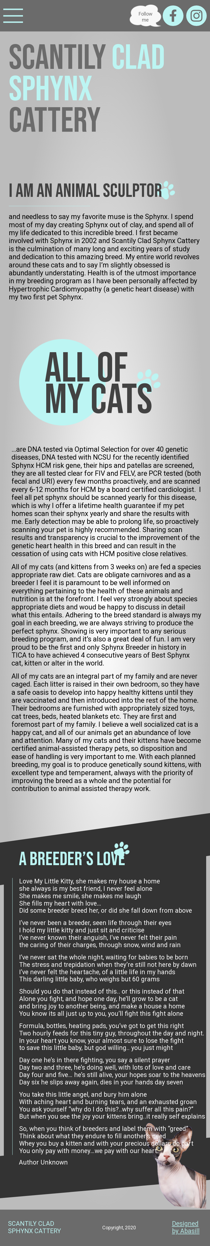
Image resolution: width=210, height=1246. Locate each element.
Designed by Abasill (186, 1227)
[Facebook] (173, 15)
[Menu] (13, 16)
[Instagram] (196, 15)
